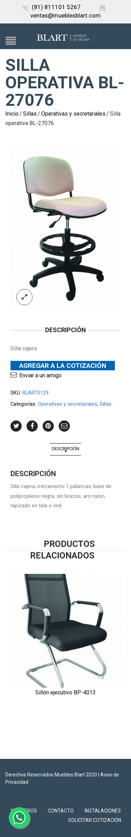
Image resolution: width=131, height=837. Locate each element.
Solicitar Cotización (94, 820)
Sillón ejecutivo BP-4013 (65, 692)
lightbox (24, 297)
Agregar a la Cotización (62, 366)
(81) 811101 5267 (52, 7)
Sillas (30, 113)
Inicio (12, 113)
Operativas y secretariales (73, 113)
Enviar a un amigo (40, 375)
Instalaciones (103, 811)
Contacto (61, 811)
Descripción (65, 448)
